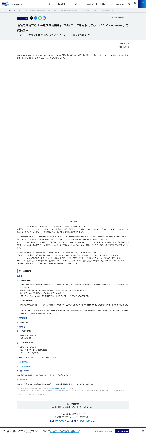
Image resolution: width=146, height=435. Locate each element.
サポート (124, 379)
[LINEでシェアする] (40, 18)
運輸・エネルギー (53, 357)
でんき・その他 (31, 357)
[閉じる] (143, 431)
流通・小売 (51, 367)
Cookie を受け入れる (122, 431)
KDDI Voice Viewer (25, 212)
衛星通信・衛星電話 (32, 353)
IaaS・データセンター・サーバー (16, 364)
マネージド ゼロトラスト (86, 364)
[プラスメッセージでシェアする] (44, 18)
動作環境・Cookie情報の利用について (87, 421)
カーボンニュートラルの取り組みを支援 (90, 371)
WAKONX (81, 353)
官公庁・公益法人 (68, 353)
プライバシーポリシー (48, 421)
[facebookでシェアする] (35, 18)
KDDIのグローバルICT (85, 367)
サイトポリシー (34, 421)
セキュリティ (10, 367)
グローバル (30, 367)
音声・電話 (10, 374)
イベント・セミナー (123, 358)
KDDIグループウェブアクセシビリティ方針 (85, 418)
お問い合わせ (23, 225)
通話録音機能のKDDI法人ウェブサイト (57, 234)
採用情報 (112, 418)
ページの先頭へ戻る (74, 321)
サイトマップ (121, 387)
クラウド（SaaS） (12, 360)
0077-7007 (60, 266)
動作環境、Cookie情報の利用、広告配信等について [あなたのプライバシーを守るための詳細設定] (64, 432)
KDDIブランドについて (51, 418)
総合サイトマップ (20, 421)
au (40, 418)
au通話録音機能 (23, 207)
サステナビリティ (66, 418)
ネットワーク (10, 371)
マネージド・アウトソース (34, 364)
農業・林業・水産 (68, 357)
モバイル (9, 353)
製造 (49, 353)
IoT (8, 357)
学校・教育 (51, 374)
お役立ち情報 (121, 350)
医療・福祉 (66, 360)
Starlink (81, 357)
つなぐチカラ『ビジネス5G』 (87, 360)
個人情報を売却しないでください (121, 421)
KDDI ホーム (32, 418)
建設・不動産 (51, 364)
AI (27, 360)
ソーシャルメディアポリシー (65, 421)
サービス (10, 343)
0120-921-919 (84, 266)
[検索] (142, 333)
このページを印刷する (119, 18)
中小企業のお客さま (123, 365)
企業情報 (103, 418)
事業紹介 (120, 372)
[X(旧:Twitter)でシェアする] (31, 18)
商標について (104, 421)
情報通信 (65, 364)
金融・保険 (51, 360)
